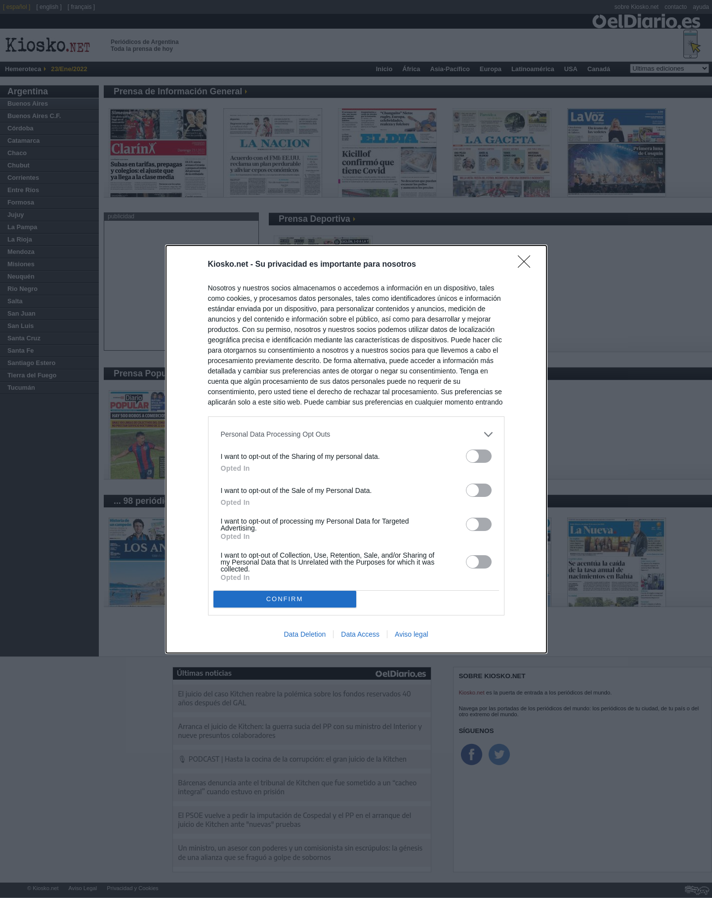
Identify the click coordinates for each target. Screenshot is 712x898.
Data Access (360, 634)
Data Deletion (305, 634)
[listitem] (356, 434)
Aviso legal (411, 634)
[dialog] (356, 449)
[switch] (479, 456)
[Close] (527, 264)
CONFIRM (284, 599)
